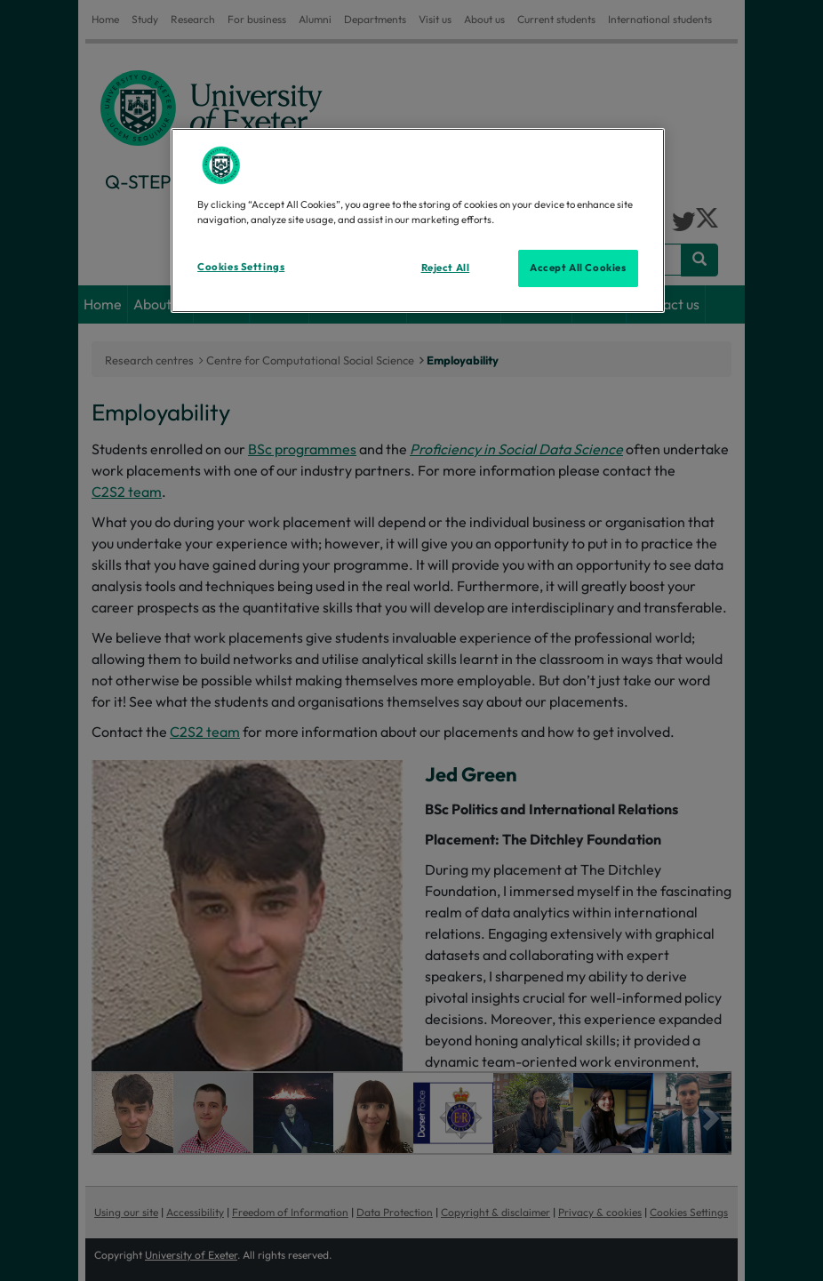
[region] (418, 220)
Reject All (445, 267)
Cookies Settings (240, 266)
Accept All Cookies (578, 267)
